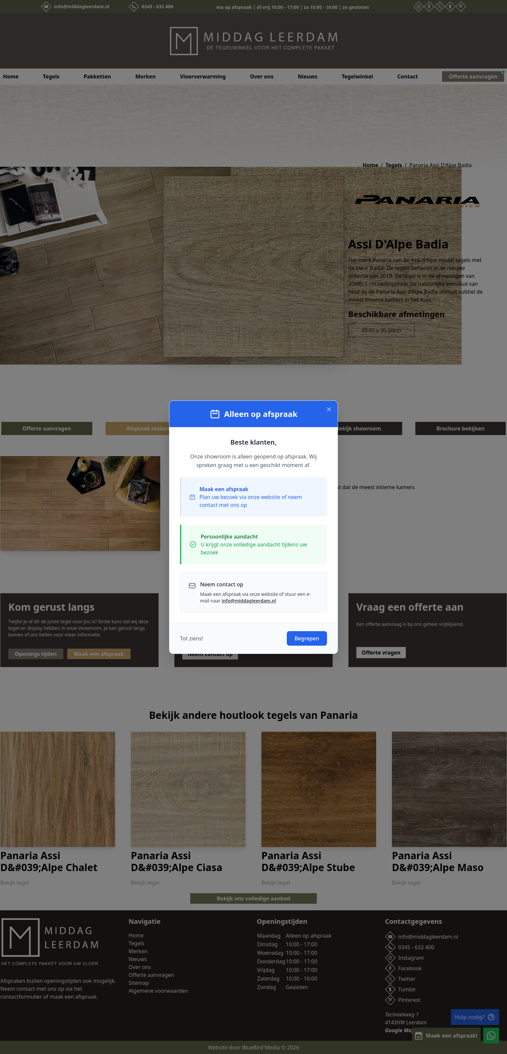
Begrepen (307, 638)
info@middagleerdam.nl (249, 601)
